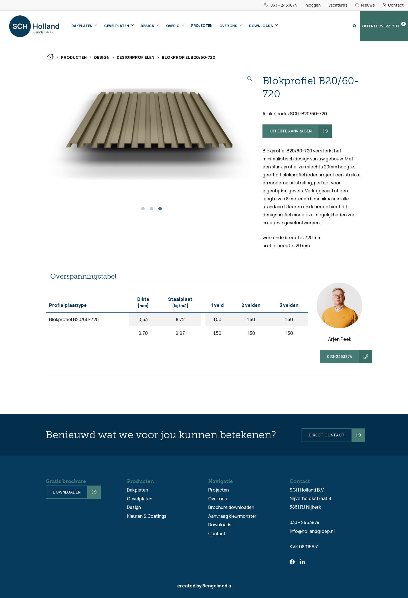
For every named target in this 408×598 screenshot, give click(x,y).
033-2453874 (339, 357)
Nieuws (365, 5)
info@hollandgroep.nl (312, 530)
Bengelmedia (217, 585)
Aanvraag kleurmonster (233, 515)
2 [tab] (151, 210)
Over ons (228, 26)
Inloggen (312, 5)
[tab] (83, 276)
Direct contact (324, 434)
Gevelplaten (116, 26)
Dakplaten (81, 26)
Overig (172, 26)
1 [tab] (143, 210)
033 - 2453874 (279, 5)
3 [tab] (160, 210)
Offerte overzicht (384, 25)
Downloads (261, 26)
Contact (393, 5)
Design (147, 26)
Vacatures (338, 5)
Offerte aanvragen (291, 131)
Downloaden (67, 492)
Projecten (202, 25)
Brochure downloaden (232, 507)
